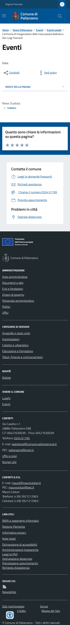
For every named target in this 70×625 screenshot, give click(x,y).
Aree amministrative (14, 276)
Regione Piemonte (14, 4)
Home (5, 30)
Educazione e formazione (17, 351)
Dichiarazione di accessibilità (19, 544)
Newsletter (9, 592)
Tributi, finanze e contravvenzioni (22, 357)
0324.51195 (22, 438)
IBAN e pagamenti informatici (20, 520)
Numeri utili (9, 462)
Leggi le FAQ (10, 554)
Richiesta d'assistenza (15, 567)
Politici (6, 306)
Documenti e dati (12, 282)
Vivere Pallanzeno (22, 30)
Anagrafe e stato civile (16, 333)
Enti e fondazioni (12, 288)
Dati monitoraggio (13, 606)
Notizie (6, 377)
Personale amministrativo (18, 300)
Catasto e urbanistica (15, 345)
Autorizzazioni (10, 339)
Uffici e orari (9, 456)
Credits (21, 611)
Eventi (39, 30)
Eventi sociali (54, 30)
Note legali (9, 538)
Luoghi (6, 398)
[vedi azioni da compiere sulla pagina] (47, 73)
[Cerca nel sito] (58, 16)
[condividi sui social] (11, 73)
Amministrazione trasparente (20, 550)
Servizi (44, 606)
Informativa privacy (14, 532)
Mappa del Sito (50, 611)
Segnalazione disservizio (17, 558)
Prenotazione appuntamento (20, 563)
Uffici (5, 312)
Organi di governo (13, 294)
